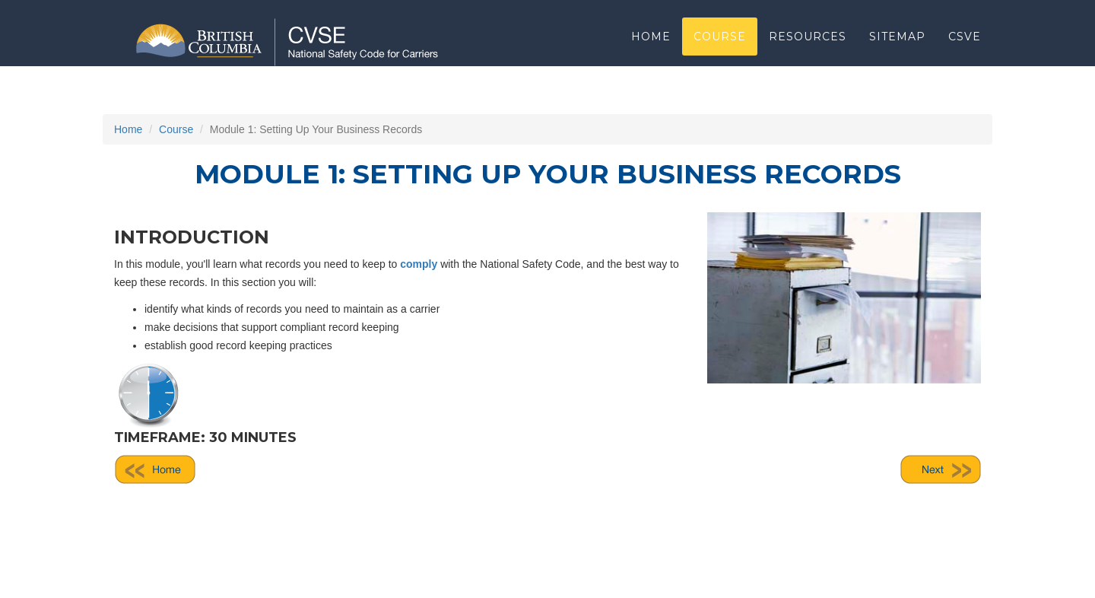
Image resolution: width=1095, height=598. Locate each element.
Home (651, 57)
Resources (807, 57)
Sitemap (897, 57)
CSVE (964, 57)
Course (720, 57)
